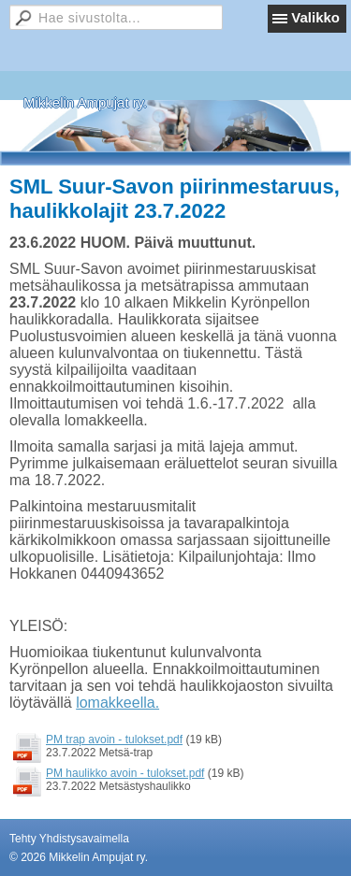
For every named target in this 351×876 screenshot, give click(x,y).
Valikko (315, 17)
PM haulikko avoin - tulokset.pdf (125, 773)
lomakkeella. (117, 703)
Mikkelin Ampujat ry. (85, 102)
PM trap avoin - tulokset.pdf (114, 739)
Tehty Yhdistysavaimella (69, 838)
